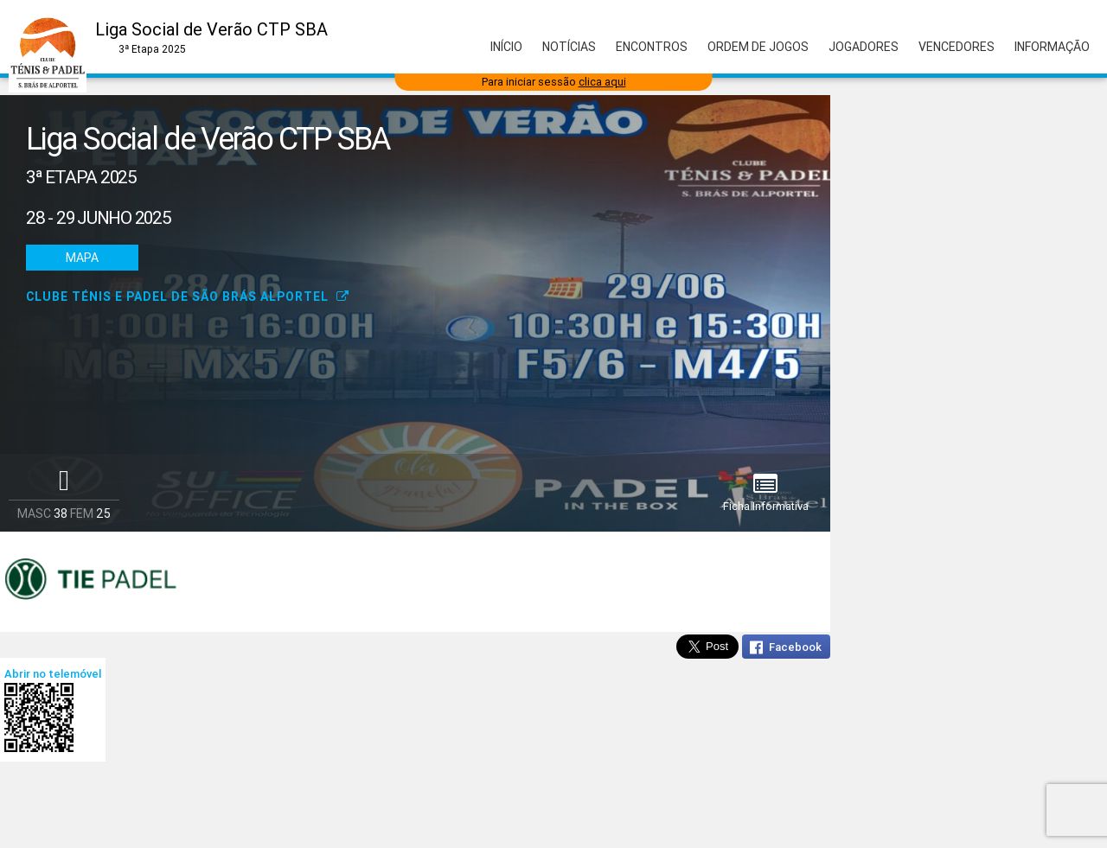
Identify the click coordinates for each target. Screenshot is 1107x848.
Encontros (652, 46)
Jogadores (864, 46)
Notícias (569, 46)
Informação (1052, 46)
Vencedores (956, 46)
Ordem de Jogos (758, 46)
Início (506, 46)
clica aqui (602, 81)
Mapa (82, 257)
